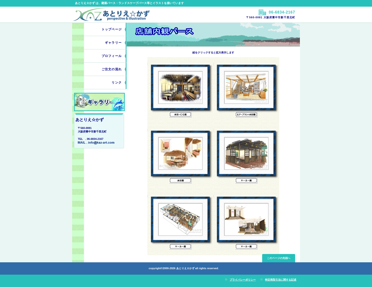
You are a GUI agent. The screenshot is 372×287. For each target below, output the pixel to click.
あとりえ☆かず (128, 14)
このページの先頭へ (278, 258)
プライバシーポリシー (243, 279)
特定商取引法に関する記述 (280, 279)
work (99, 102)
